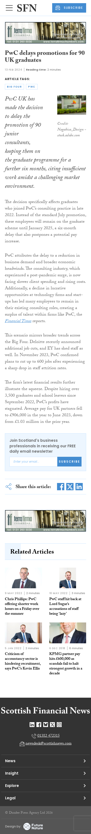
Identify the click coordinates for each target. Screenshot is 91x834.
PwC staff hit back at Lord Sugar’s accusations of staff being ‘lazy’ (65, 606)
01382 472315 (48, 736)
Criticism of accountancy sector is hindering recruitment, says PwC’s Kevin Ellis (23, 661)
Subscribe (69, 461)
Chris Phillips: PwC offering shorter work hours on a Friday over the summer (22, 606)
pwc (31, 87)
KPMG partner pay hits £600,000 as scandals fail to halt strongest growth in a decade (65, 664)
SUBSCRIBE (69, 8)
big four (14, 87)
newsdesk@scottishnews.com (48, 744)
